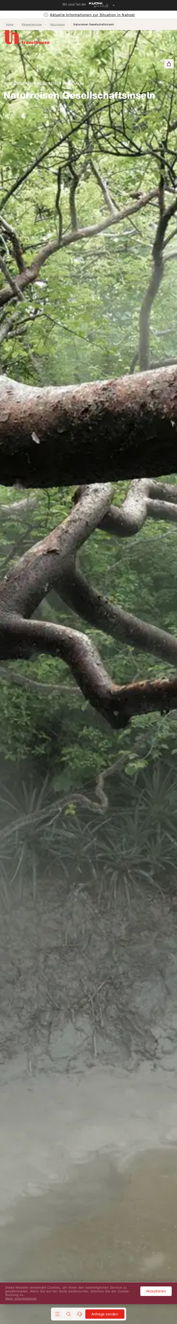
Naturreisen (57, 24)
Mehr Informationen (21, 1298)
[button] (68, 1314)
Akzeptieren (156, 1291)
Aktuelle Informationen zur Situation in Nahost (92, 15)
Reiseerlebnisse (32, 24)
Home (9, 24)
